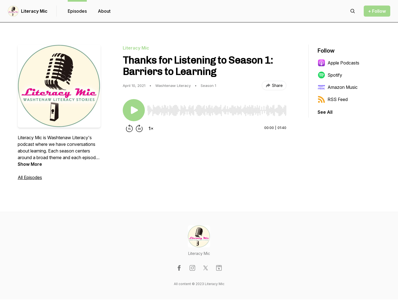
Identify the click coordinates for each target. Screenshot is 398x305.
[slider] (216, 110)
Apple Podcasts (338, 63)
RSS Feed (333, 99)
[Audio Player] (216, 109)
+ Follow (377, 11)
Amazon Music (338, 87)
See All (325, 112)
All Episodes (30, 177)
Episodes (77, 11)
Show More (30, 164)
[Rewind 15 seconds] (129, 128)
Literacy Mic (34, 11)
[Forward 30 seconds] (139, 128)
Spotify (330, 75)
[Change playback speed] (150, 128)
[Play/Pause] (134, 110)
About (104, 11)
